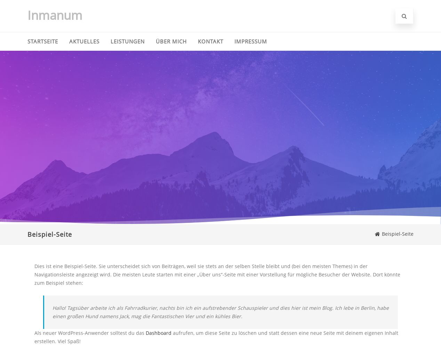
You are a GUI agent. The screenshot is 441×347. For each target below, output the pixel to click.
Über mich (171, 41)
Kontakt (210, 41)
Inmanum (54, 15)
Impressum (250, 41)
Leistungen (128, 41)
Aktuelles (84, 41)
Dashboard (158, 333)
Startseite (42, 41)
